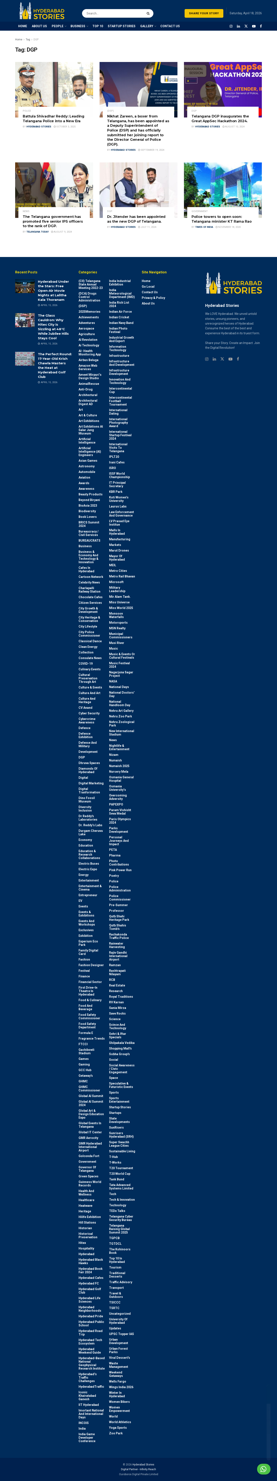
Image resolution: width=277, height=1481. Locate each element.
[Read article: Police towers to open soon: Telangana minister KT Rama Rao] (223, 190)
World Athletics (120, 1422)
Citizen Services (90, 602)
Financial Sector (90, 982)
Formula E (86, 1033)
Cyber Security (89, 713)
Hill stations (87, 1222)
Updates (115, 1328)
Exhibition (86, 935)
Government (200, 211)
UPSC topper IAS (121, 1334)
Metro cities (118, 570)
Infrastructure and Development (121, 363)
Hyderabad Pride (91, 1316)
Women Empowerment (119, 1409)
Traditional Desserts (117, 1274)
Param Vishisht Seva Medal (120, 811)
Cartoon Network (91, 577)
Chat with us (252, 1469)
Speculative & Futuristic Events (121, 1085)
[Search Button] (149, 11)
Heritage (85, 1211)
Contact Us (150, 292)
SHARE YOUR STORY (204, 13)
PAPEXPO (116, 804)
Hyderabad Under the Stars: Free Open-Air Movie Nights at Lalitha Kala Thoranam (53, 290)
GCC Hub (85, 1070)
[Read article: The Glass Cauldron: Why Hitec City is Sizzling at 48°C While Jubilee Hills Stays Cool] (25, 320)
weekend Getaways (116, 1374)
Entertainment (89, 880)
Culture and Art (89, 693)
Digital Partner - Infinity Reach (138, 1469)
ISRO (112, 468)
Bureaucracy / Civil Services (88, 533)
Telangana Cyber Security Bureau (121, 1218)
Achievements (89, 317)
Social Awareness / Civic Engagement (122, 1069)
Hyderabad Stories (38, 126)
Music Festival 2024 (119, 664)
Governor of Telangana (87, 1168)
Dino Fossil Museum (87, 799)
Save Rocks (117, 1013)
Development (88, 751)
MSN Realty (117, 628)
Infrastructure (119, 355)
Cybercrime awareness (87, 720)
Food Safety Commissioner (89, 1016)
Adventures (87, 323)
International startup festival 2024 (120, 435)
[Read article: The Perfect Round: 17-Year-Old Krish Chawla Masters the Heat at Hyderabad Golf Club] (25, 359)
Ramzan (115, 965)
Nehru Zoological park (121, 723)
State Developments (119, 1120)
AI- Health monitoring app (90, 352)
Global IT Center (90, 1132)
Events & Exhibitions (86, 913)
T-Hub (113, 1157)
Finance (84, 976)
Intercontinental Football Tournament (120, 401)
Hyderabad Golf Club (90, 1290)
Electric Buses (89, 863)
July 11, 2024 (147, 227)
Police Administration (120, 888)
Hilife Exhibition (90, 1217)
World (113, 1416)
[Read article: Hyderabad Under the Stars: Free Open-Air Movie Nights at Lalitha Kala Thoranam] (25, 286)
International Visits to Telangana (118, 447)
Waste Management (118, 1365)
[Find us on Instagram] (231, 26)
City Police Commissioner (89, 633)
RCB (112, 980)
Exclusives (86, 930)
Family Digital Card (88, 952)
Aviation (84, 477)
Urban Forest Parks (118, 1350)
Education (86, 845)
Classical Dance (90, 641)
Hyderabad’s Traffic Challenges (88, 1377)
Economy (85, 840)
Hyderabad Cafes (91, 1278)
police (27, 111)
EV (80, 900)
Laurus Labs (118, 506)
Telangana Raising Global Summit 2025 (119, 1229)
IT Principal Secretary (117, 484)
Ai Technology (89, 345)
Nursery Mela (118, 771)
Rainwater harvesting (117, 945)
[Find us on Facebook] (261, 26)
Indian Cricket (119, 317)
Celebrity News (89, 582)
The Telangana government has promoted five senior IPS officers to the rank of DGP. (53, 221)
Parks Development (118, 829)
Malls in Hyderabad (117, 531)
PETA (113, 849)
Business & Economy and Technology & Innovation (88, 557)
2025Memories (89, 311)
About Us (148, 303)
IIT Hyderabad (89, 1404)
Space (113, 1078)
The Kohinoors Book (119, 1251)
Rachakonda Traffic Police (119, 936)
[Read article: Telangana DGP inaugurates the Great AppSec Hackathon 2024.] (223, 89)
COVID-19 (86, 663)
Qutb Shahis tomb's (117, 927)
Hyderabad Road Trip (91, 1332)
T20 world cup (119, 1173)
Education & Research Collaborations (89, 854)
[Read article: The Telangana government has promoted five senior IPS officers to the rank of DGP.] (54, 190)
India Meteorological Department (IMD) (122, 293)
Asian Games (88, 460)
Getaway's (86, 1075)
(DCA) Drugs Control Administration (89, 297)
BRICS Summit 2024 (89, 524)
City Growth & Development (88, 610)
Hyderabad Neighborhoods (90, 1308)
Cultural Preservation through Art (88, 678)
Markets (115, 545)
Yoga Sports (118, 1427)
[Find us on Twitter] (246, 26)
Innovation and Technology (119, 381)
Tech (112, 1194)
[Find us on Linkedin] (214, 359)
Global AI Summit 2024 (91, 1103)
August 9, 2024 (61, 231)
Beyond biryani (89, 500)
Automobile (87, 472)
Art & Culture (88, 415)
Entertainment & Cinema (90, 887)
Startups (115, 1113)
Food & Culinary (90, 1000)
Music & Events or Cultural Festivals (122, 655)
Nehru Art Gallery (121, 710)
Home (18, 39)
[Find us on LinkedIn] (238, 26)
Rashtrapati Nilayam (117, 972)
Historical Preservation (88, 1235)
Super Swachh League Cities (119, 1143)
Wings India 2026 (121, 1387)
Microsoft (116, 582)
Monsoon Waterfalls (116, 615)
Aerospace (86, 328)
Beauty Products (91, 494)
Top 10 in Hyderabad (117, 1260)
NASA (113, 681)
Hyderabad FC (89, 1283)
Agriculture (87, 334)
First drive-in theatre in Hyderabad (88, 991)
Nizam (113, 754)
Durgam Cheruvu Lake (91, 832)
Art (81, 409)
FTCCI (83, 1044)
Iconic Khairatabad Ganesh (87, 1396)
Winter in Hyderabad (117, 1394)
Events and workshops (87, 922)
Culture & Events (90, 687)
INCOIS (84, 1423)
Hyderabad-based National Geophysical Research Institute (92, 1363)
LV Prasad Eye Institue (119, 522)
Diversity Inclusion (85, 808)
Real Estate (117, 985)
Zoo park (116, 1433)
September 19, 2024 (151, 150)
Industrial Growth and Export (121, 339)
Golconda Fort (89, 1156)
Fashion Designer (91, 965)
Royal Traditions (121, 996)
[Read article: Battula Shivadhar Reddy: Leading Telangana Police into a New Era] (54, 89)
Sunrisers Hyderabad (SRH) (121, 1134)
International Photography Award (118, 422)
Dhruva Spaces (89, 763)
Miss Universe (119, 602)
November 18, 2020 (228, 227)
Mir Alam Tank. (120, 596)
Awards (84, 483)
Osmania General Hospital (121, 778)
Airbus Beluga (88, 360)
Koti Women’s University (119, 499)
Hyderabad (86, 1254)
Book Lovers (88, 517)
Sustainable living (122, 1151)
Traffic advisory (120, 1282)
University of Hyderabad (118, 1321)
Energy (84, 875)
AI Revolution (88, 339)
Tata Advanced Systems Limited (121, 1186)
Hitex (82, 1243)
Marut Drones (119, 550)
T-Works (115, 1162)
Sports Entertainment (119, 1099)
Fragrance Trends (92, 1038)
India (82, 1428)
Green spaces (88, 1176)
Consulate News (90, 658)
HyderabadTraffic (91, 1386)
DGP (36, 39)
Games (84, 1059)
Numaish (115, 760)
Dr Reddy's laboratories (88, 817)
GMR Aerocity (88, 1138)
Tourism (115, 1267)
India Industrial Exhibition (120, 282)
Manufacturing (119, 539)
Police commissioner (120, 897)
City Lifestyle (88, 626)
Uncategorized (120, 1313)
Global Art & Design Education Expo (91, 1114)
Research (116, 991)
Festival (84, 970)
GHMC (83, 1081)
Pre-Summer (118, 905)
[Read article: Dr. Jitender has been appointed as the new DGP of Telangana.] (138, 190)
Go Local (148, 286)
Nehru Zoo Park (120, 716)
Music (113, 648)
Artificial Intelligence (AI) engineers (90, 451)
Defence (84, 728)
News (26, 211)
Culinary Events (90, 669)
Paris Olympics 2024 (120, 820)
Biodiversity (87, 511)
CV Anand (85, 707)
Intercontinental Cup (120, 390)
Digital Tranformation (89, 790)
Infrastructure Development (119, 372)
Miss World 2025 (121, 608)
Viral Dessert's (119, 1357)
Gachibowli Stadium (86, 1051)
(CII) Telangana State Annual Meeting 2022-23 (91, 284)
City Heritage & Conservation (89, 619)
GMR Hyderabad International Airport (90, 1147)
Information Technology (117, 348)
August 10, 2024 (233, 126)
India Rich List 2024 (119, 304)
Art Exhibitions (89, 421)
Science (115, 1019)
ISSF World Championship (119, 475)
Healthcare (86, 1200)
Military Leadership (117, 589)
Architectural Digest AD (88, 402)
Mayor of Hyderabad (117, 557)
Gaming (84, 1064)
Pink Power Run (120, 870)
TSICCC (115, 1302)
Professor (116, 910)
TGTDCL (115, 1243)
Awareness (86, 488)
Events (83, 906)
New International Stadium (121, 732)
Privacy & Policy (153, 298)
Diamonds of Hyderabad (88, 770)
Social (113, 1059)
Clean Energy (88, 647)
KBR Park (115, 491)
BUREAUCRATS (89, 540)
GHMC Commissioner (89, 1088)
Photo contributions (119, 862)
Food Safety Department (87, 1025)
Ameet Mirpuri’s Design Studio (90, 376)
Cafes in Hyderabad (86, 569)
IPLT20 (114, 456)
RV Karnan (116, 1002)
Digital (83, 777)
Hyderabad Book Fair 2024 (91, 1270)
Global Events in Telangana (90, 1124)
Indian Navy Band (121, 323)
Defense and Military (88, 744)
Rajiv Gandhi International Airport (118, 956)
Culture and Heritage (87, 700)
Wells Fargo (117, 1381)
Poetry (114, 875)
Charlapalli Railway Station (89, 589)
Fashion (84, 959)
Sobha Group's (119, 1054)
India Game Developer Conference (87, 1437)
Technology (117, 1205)
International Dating (118, 411)
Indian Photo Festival (118, 330)
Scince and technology (117, 1026)
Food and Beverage (85, 1007)
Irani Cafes (117, 462)
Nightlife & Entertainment (119, 747)
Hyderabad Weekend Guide (90, 1350)
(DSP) (110, 111)
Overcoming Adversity (118, 797)
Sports (114, 1092)
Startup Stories (120, 1107)
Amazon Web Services (88, 367)
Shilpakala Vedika (122, 1043)
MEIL (112, 565)
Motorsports (118, 622)
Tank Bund (116, 1179)
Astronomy (87, 466)
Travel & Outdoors (116, 1295)
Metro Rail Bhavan (122, 576)
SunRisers (116, 1127)
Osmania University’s (117, 788)
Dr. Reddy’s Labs (90, 825)
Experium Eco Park (88, 943)
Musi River (116, 643)
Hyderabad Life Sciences (89, 1299)
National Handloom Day (119, 703)
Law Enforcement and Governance (121, 513)
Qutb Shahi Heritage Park (119, 918)
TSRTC (114, 1308)
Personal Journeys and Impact (119, 841)
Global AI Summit (91, 1096)
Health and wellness (86, 1192)
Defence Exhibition (86, 735)
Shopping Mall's (120, 1048)
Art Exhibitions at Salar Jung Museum (91, 430)
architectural (88, 395)
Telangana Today (37, 231)
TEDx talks (117, 1211)
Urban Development (118, 1341)
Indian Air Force (120, 311)
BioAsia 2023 (88, 505)
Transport (116, 1287)
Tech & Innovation (122, 1199)
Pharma (115, 855)
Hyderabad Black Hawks (91, 1261)
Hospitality (86, 1248)
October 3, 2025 (65, 126)
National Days (119, 687)
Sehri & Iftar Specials (117, 1035)
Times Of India (204, 227)
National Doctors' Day (121, 694)
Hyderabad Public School (91, 1323)
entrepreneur (88, 895)
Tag (28, 39)
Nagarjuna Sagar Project (121, 674)
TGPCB (114, 1238)
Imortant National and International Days (91, 1414)
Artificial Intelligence (87, 440)
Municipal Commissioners (120, 635)
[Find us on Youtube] (254, 26)
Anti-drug (86, 389)
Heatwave (85, 1205)
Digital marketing (91, 783)
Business (85, 546)
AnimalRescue (89, 383)
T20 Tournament (121, 1168)
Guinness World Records (90, 1183)
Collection (86, 652)
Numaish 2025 (119, 766)
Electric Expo (88, 869)
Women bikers (119, 1401)
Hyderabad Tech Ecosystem (90, 1341)
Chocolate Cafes (91, 597)
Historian (85, 1228)
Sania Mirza (117, 1008)
